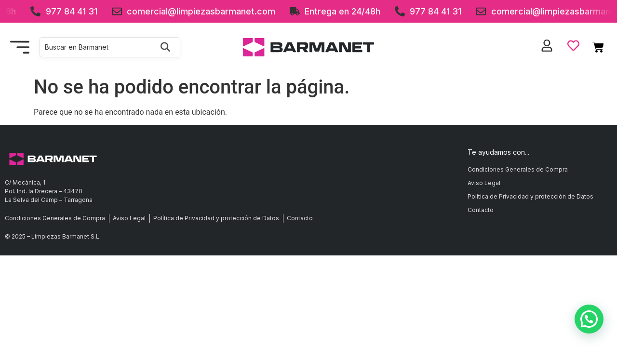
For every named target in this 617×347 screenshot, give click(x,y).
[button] (589, 319)
